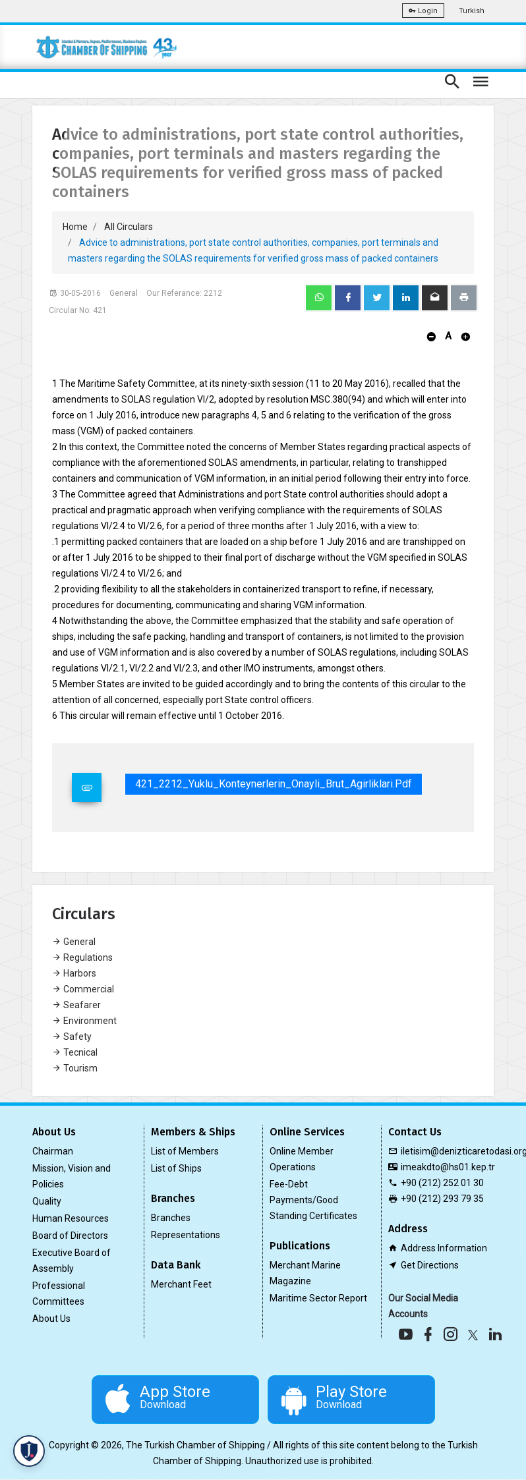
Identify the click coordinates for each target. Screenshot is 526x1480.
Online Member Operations (302, 1159)
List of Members (185, 1151)
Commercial (83, 989)
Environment (84, 1020)
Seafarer (76, 1005)
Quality (46, 1201)
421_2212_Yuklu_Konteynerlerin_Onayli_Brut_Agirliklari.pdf (273, 784)
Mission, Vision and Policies (71, 1176)
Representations (185, 1235)
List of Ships (176, 1168)
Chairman (52, 1151)
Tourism (75, 1068)
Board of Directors (70, 1235)
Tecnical (75, 1052)
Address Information (444, 1248)
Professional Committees (58, 1293)
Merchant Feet (181, 1284)
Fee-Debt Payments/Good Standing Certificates (313, 1200)
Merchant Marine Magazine (305, 1273)
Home (75, 226)
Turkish (471, 11)
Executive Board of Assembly (71, 1260)
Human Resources (70, 1218)
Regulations (82, 957)
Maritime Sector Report (318, 1298)
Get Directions (430, 1265)
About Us (51, 1318)
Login (423, 11)
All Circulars (128, 226)
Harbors (74, 973)
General (74, 941)
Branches (170, 1217)
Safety (72, 1036)
